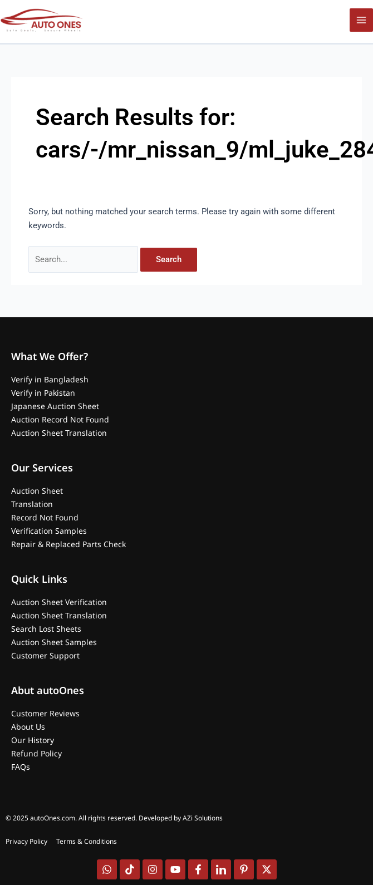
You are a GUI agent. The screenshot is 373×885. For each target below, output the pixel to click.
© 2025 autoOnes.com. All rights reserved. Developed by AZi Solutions (114, 818)
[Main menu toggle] (361, 20)
